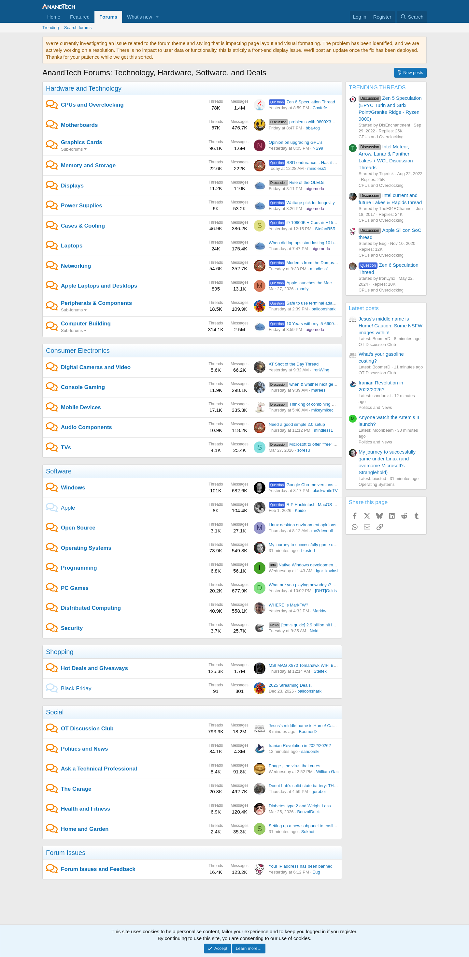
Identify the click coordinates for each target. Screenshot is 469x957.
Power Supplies (81, 205)
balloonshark (324, 309)
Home (53, 17)
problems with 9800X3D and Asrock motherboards (326, 121)
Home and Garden (84, 829)
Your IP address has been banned (301, 866)
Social (55, 712)
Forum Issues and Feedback (98, 869)
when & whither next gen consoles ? (313, 384)
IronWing (320, 369)
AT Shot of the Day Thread (294, 364)
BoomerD (308, 731)
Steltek (320, 671)
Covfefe (320, 107)
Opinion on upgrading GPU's (295, 142)
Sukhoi (307, 831)
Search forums (78, 27)
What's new (139, 17)
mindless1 (317, 168)
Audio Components (86, 427)
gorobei (319, 791)
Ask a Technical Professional (99, 769)
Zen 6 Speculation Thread (302, 101)
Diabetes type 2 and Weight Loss (300, 805)
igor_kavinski (328, 570)
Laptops (71, 246)
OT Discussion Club (87, 728)
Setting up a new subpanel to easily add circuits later (318, 825)
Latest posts (364, 308)
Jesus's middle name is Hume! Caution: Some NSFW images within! (333, 725)
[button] (157, 17)
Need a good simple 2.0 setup (297, 424)
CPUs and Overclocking (92, 105)
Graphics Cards (81, 142)
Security (72, 628)
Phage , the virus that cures (294, 765)
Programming (79, 568)
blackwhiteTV (325, 490)
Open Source (78, 528)
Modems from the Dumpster (304, 262)
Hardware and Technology (83, 88)
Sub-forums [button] (72, 149)
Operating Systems (86, 548)
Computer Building (86, 324)
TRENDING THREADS (377, 87)
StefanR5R (325, 228)
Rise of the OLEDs (296, 182)
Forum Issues (65, 852)
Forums (108, 17)
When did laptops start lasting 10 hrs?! (305, 242)
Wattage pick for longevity (302, 202)
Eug (316, 872)
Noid (314, 630)
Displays (72, 186)
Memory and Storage (88, 165)
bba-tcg (313, 128)
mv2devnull (322, 530)
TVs (66, 447)
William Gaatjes (331, 771)
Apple (68, 508)
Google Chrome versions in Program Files (317, 484)
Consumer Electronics (78, 350)
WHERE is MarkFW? (288, 605)
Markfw (319, 610)
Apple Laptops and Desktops (99, 286)
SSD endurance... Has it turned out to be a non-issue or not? (334, 162)
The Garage (76, 789)
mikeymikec (322, 410)
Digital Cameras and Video (96, 367)
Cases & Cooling (83, 226)
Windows (73, 488)
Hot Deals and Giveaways (94, 668)
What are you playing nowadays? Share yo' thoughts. (319, 584)
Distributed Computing (91, 608)
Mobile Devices (81, 407)
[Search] (412, 17)
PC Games (75, 588)
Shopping (60, 651)
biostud (308, 550)
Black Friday (76, 688)
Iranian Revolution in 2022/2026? (300, 745)
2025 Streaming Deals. (290, 685)
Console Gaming (83, 387)
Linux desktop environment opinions (302, 524)
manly (302, 288)
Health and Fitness (85, 809)
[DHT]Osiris (326, 590)
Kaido (300, 510)
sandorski (310, 751)
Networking (76, 266)
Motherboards (79, 125)
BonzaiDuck (308, 811)
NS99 (318, 148)
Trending (50, 27)
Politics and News (84, 749)
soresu (303, 450)
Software (59, 471)
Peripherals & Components (96, 303)
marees (318, 390)
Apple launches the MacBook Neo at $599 (317, 282)
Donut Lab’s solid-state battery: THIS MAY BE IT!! (315, 785)
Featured (80, 17)
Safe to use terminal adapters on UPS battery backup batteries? (337, 303)
